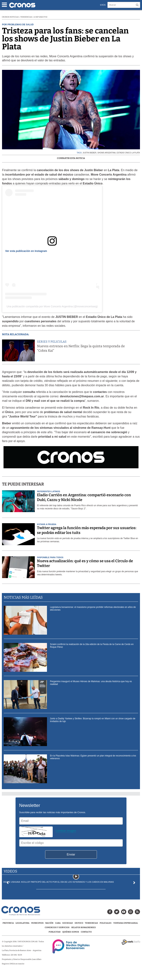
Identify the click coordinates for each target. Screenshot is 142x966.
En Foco (79, 923)
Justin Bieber (89, 153)
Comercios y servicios (57, 927)
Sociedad (67, 923)
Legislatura (22, 923)
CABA (58, 923)
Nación (49, 923)
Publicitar (54, 932)
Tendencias (91, 923)
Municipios (37, 923)
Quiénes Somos (70, 932)
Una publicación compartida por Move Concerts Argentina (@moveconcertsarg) (52, 306)
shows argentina (106, 153)
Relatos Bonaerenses (83, 927)
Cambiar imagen (66, 830)
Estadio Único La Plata (128, 153)
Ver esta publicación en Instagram (26, 250)
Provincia (8, 923)
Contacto (86, 932)
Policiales (105, 923)
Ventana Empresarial (125, 923)
